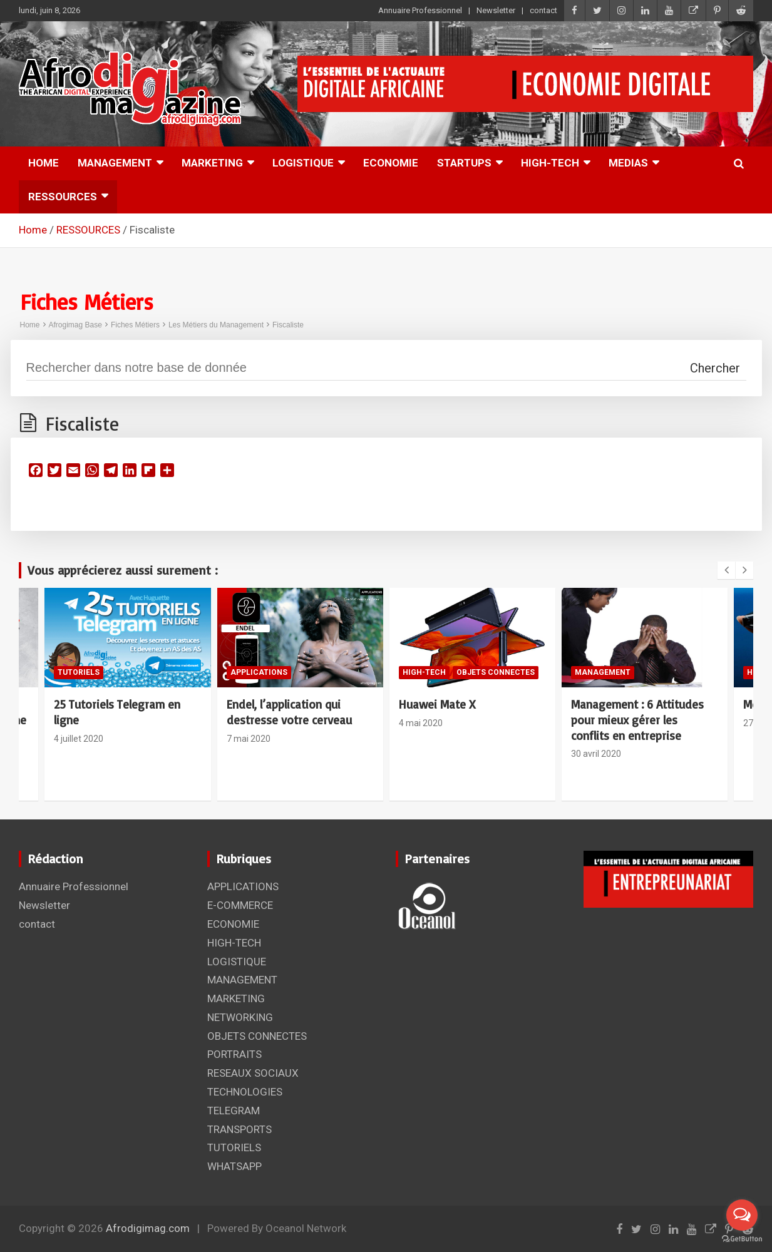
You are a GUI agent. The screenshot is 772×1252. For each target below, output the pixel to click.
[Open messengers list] (742, 1215)
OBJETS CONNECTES (495, 672)
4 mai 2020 (421, 723)
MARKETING (212, 162)
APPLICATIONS (258, 672)
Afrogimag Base (75, 325)
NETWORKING (240, 1017)
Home (30, 325)
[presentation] (726, 570)
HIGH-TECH (550, 162)
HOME (43, 162)
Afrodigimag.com (148, 1228)
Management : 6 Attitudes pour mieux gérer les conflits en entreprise (637, 719)
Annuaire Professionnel (420, 10)
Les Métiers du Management (216, 325)
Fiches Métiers (135, 325)
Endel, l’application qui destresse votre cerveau (289, 712)
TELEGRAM (233, 1110)
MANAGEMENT (115, 162)
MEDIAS (628, 162)
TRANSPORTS (239, 1129)
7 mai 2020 (248, 739)
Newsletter (495, 10)
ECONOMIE (390, 162)
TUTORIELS (79, 672)
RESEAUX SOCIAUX (253, 1073)
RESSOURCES (62, 196)
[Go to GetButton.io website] (742, 1239)
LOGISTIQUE (303, 162)
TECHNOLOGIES (244, 1091)
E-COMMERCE (240, 905)
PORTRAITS (234, 1054)
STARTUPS (464, 162)
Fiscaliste (288, 325)
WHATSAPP (234, 1166)
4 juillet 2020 (78, 739)
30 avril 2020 (596, 754)
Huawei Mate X (437, 704)
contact (543, 10)
